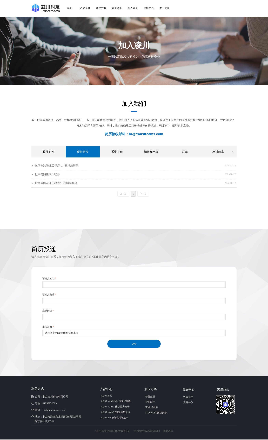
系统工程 (117, 152)
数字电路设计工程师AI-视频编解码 (56, 183)
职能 (185, 152)
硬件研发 (83, 152)
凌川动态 (223, 151)
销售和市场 (151, 152)
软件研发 (48, 152)
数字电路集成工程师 (47, 174)
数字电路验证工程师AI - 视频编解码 (56, 165)
